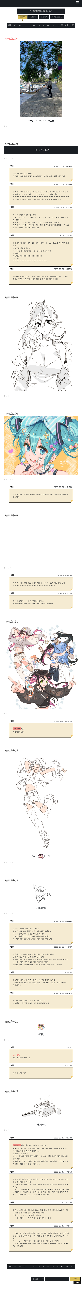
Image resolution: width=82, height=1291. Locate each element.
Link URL (16, 1055)
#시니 (35, 856)
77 (48, 25)
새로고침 (33, 17)
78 (53, 25)
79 (57, 25)
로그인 (22, 17)
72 (25, 25)
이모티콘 (44, 17)
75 (39, 25)
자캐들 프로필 (57, 17)
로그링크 (12, 126)
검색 (75, 1278)
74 (34, 25)
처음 (10, 25)
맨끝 (72, 25)
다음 (67, 25)
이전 (15, 25)
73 (29, 25)
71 (20, 25)
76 (43, 25)
